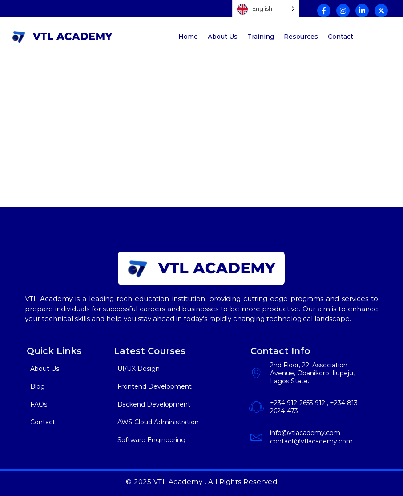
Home (188, 37)
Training (260, 37)
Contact (340, 37)
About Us (223, 37)
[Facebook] (323, 10)
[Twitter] (381, 10)
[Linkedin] (362, 10)
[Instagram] (343, 10)
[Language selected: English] (265, 8)
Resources (301, 37)
